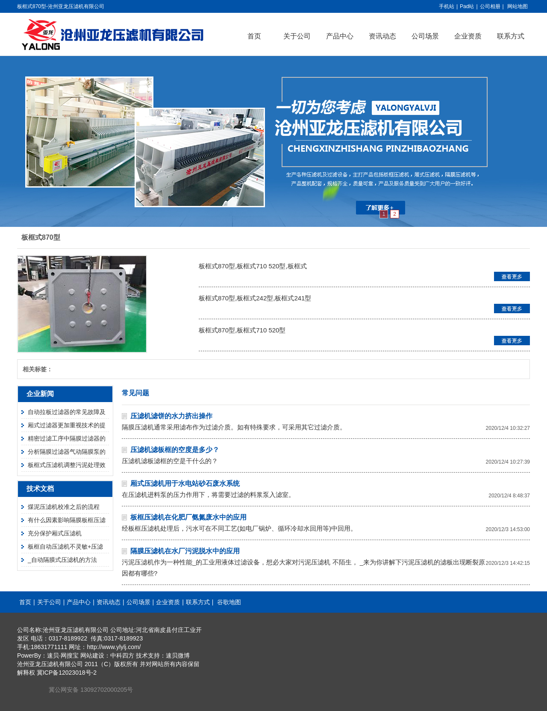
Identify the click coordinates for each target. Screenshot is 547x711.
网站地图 (517, 6)
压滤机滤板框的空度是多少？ (174, 449)
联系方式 (510, 36)
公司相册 (490, 6)
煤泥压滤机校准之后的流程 (64, 506)
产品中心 (339, 36)
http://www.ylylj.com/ (114, 646)
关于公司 (297, 36)
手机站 (446, 6)
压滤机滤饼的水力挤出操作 (171, 416)
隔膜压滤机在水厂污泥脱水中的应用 (185, 551)
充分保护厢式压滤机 (55, 533)
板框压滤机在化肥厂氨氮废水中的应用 (188, 517)
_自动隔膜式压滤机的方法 (62, 559)
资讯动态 (382, 36)
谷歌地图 (229, 602)
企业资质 (468, 36)
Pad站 (467, 6)
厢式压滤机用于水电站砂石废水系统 (185, 483)
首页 (254, 36)
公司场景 (425, 36)
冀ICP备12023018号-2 (67, 672)
